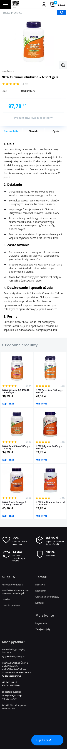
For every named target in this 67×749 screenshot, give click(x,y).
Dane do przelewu (11, 605)
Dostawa (40, 584)
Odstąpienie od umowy (47, 596)
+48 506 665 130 (9, 698)
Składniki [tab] (33, 131)
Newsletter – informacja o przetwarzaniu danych (15, 592)
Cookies (6, 599)
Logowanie (41, 623)
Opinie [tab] (56, 131)
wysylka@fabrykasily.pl (13, 656)
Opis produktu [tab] (11, 131)
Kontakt (39, 602)
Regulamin (40, 590)
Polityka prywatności (12, 584)
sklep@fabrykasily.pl (12, 695)
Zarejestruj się (42, 629)
